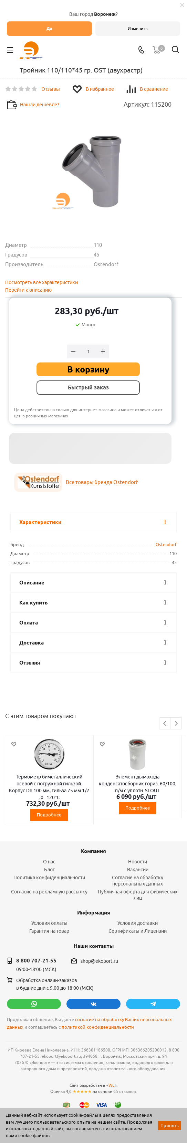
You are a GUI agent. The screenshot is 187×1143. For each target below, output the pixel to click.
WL (111, 1085)
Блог (49, 869)
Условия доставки (137, 923)
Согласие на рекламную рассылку (49, 891)
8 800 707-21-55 (36, 961)
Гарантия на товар (49, 931)
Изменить (137, 28)
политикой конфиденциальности (98, 1027)
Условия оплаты (49, 923)
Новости (137, 861)
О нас (49, 861)
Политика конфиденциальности (49, 877)
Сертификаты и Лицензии (137, 931)
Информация (93, 913)
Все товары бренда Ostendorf (102, 482)
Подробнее (49, 814)
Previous (165, 724)
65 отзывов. (125, 1091)
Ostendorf (166, 544)
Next (176, 724)
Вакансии (137, 869)
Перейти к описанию (28, 290)
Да (49, 28)
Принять (169, 1125)
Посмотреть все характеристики (41, 282)
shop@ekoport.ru (99, 961)
